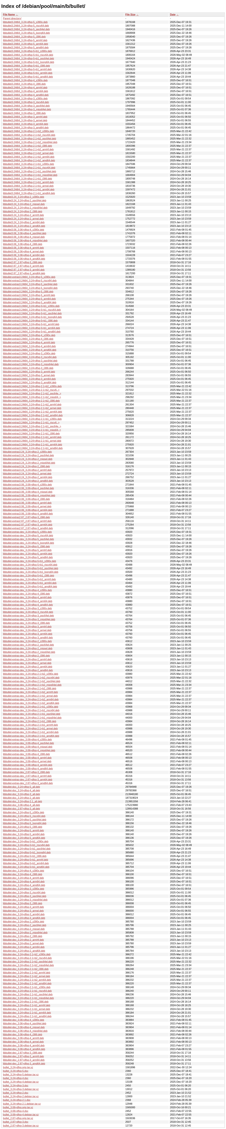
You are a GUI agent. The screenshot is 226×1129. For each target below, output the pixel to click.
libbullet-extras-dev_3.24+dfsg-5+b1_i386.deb (28, 575)
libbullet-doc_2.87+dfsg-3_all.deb (21, 808)
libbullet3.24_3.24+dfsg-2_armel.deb (23, 218)
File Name (9, 14)
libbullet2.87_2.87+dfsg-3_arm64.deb (24, 269)
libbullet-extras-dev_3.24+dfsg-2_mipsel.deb (27, 648)
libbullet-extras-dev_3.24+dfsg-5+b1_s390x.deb (29, 561)
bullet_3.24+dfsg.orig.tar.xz (18, 1067)
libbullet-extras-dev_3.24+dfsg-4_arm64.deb (27, 601)
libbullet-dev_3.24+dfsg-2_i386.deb (22, 936)
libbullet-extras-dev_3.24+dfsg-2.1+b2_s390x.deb (30, 674)
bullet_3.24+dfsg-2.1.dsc (16, 1100)
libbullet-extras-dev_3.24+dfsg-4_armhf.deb (27, 597)
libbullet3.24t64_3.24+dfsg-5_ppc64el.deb (26, 29)
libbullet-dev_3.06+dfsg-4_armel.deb (23, 1041)
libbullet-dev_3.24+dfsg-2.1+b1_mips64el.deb (28, 998)
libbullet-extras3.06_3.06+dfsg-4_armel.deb (27, 506)
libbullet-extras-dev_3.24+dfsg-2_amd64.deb (28, 670)
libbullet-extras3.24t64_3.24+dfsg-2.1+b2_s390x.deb (32, 386)
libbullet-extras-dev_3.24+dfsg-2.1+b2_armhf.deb (30, 692)
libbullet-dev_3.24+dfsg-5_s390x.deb (23, 812)
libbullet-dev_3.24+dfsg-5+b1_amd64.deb (26, 867)
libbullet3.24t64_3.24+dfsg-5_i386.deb (24, 36)
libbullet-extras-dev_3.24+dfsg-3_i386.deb (26, 623)
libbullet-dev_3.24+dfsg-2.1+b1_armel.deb (26, 1009)
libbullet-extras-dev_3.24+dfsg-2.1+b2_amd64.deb (31, 703)
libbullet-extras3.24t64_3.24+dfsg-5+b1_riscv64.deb (32, 309)
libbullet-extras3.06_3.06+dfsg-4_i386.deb (26, 499)
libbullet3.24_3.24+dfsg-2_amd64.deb (24, 226)
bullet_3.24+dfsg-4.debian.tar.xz (21, 1081)
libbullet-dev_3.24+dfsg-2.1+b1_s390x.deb (26, 987)
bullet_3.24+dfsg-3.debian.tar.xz (21, 1089)
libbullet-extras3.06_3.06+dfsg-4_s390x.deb (27, 484)
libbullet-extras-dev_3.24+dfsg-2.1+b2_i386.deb (29, 688)
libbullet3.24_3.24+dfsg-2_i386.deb (22, 211)
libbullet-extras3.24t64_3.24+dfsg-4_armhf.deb (29, 342)
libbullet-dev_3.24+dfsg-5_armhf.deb (23, 830)
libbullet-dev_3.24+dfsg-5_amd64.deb (24, 838)
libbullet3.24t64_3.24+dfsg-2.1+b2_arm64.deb (28, 156)
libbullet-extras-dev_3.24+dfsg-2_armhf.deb (27, 659)
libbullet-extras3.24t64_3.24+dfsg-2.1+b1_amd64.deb (33, 448)
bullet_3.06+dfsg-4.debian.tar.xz (21, 1114)
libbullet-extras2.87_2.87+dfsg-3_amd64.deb (28, 528)
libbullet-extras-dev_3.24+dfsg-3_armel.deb (27, 630)
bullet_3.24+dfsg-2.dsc (15, 1092)
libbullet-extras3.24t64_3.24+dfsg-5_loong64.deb (30, 288)
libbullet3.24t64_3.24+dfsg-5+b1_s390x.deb (27, 51)
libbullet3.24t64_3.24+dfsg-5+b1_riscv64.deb (28, 55)
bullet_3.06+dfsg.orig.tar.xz (18, 1107)
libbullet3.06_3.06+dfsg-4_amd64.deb (24, 258)
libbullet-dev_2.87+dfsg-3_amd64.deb (24, 1063)
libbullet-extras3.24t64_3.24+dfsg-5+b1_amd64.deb (32, 331)
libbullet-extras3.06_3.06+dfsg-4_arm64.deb (27, 510)
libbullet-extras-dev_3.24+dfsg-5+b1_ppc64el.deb (30, 568)
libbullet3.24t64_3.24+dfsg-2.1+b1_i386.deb (27, 178)
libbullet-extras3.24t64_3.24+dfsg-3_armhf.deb (29, 371)
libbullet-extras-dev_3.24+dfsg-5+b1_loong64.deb (30, 572)
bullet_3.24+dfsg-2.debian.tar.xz (21, 1096)
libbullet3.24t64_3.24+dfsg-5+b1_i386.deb (26, 65)
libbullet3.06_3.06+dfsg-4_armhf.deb (23, 247)
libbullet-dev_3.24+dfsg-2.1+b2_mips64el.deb (28, 965)
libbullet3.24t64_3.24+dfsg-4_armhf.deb (25, 87)
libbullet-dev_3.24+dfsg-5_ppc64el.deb (24, 819)
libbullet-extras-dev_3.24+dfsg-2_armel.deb (27, 663)
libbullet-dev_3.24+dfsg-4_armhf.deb (23, 878)
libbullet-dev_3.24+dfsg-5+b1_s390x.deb (25, 841)
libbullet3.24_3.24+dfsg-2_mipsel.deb (24, 204)
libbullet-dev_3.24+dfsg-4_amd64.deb (24, 885)
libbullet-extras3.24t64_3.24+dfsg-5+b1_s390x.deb (31, 306)
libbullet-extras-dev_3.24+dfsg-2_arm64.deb (27, 666)
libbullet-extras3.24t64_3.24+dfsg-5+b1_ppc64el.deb (32, 313)
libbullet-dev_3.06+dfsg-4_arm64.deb (24, 1045)
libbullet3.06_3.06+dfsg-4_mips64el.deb (25, 240)
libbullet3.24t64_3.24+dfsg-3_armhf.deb (25, 116)
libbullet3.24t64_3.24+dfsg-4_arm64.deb (25, 91)
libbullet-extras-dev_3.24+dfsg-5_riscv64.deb (28, 535)
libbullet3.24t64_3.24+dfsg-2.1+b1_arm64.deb (28, 189)
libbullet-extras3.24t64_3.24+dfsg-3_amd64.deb (29, 382)
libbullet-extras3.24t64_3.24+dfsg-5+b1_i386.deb (30, 320)
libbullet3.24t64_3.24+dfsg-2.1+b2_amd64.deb (29, 160)
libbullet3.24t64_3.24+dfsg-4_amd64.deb (25, 95)
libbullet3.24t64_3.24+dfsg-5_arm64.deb (25, 44)
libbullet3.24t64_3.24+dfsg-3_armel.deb (25, 120)
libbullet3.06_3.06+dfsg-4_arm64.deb (24, 255)
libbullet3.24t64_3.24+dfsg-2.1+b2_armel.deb (28, 153)
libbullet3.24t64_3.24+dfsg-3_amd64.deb (25, 127)
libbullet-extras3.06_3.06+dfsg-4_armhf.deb (27, 503)
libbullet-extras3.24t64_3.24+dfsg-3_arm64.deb (29, 379)
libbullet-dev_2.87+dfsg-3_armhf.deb (23, 1056)
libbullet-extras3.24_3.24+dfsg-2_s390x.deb (27, 451)
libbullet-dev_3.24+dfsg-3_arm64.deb (24, 914)
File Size (130, 14)
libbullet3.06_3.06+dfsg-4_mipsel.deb (24, 237)
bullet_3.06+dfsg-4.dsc (15, 1111)
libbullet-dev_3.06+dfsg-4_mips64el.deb (25, 1031)
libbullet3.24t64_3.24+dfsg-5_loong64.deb (26, 33)
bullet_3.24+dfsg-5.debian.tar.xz (21, 1074)
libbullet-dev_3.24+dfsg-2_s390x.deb (23, 921)
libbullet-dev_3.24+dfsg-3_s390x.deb (23, 888)
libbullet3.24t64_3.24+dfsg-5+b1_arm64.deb (27, 73)
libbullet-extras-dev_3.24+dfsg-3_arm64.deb (27, 634)
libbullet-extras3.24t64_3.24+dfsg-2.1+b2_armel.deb (32, 408)
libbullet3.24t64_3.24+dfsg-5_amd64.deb (25, 47)
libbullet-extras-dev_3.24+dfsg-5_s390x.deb (27, 532)
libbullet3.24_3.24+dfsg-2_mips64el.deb (25, 207)
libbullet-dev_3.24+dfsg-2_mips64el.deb (25, 932)
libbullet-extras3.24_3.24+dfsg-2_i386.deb (26, 466)
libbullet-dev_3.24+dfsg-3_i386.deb (22, 903)
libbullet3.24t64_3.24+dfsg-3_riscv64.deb (26, 102)
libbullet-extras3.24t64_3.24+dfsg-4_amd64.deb (29, 350)
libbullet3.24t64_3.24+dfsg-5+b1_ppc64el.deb (28, 58)
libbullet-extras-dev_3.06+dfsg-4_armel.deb (27, 761)
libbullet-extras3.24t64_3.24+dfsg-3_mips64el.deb (31, 364)
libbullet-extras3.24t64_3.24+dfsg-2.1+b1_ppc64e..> (32, 426)
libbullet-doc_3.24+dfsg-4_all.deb (21, 790)
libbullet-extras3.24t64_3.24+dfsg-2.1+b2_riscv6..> (31, 390)
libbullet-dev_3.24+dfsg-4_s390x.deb (23, 870)
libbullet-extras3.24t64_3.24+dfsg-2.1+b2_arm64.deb (32, 411)
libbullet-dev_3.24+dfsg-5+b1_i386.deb (24, 856)
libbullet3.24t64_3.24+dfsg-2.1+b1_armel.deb (28, 186)
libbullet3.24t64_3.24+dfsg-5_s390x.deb (25, 22)
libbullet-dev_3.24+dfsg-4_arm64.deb (24, 881)
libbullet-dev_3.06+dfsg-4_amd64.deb (24, 1049)
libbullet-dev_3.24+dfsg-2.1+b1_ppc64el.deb (28, 994)
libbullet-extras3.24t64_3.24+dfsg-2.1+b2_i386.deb (31, 400)
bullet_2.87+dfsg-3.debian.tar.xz (21, 1125)
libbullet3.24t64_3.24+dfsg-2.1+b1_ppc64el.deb (29, 171)
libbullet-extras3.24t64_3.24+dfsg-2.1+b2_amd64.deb (33, 415)
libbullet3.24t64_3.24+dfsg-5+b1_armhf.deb (27, 69)
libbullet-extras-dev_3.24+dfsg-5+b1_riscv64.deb (30, 564)
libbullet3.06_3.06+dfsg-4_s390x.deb (23, 229)
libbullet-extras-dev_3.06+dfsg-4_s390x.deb (27, 739)
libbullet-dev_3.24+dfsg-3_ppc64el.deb (24, 896)
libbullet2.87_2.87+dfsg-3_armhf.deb (23, 266)
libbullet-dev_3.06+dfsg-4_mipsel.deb (24, 1027)
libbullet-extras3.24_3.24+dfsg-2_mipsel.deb (27, 459)
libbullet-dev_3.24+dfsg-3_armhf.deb (23, 907)
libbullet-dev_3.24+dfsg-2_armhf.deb (23, 939)
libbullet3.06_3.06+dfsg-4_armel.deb (23, 251)
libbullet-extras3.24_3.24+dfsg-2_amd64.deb (28, 481)
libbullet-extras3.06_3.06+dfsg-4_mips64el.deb (29, 495)
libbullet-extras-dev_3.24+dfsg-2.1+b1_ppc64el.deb (31, 714)
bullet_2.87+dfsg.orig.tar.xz (18, 1118)
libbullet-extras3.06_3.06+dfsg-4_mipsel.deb (27, 492)
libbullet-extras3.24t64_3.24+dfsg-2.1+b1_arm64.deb (32, 444)
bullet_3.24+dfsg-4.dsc (15, 1078)
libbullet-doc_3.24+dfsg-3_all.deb (21, 794)
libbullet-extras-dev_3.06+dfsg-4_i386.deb (26, 754)
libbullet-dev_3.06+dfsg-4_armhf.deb (23, 1038)
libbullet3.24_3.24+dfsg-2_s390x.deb (23, 197)
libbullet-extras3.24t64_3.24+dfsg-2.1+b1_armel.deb (32, 440)
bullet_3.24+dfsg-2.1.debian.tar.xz (22, 1103)
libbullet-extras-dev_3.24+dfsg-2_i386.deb (26, 655)
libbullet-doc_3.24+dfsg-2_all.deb (21, 797)
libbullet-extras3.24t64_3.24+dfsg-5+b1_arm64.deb (31, 328)
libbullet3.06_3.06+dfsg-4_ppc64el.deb (24, 233)
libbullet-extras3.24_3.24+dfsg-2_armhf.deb (27, 470)
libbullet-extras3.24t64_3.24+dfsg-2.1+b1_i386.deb (31, 433)
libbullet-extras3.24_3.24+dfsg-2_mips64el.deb (29, 462)
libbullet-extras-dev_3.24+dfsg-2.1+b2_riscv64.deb (31, 677)
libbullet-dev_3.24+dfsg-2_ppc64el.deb (24, 925)
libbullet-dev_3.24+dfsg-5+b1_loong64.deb (27, 852)
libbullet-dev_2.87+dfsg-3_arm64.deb (24, 1060)
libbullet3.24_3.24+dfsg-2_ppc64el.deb (24, 200)
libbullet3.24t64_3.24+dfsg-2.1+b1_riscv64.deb (29, 167)
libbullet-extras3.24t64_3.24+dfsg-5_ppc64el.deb (30, 284)
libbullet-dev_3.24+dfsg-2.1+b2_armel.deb (26, 976)
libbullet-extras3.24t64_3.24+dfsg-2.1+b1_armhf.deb (32, 437)
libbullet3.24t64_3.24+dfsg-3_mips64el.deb (27, 109)
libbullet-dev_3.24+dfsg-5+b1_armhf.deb (25, 859)
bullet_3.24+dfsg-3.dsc (15, 1085)
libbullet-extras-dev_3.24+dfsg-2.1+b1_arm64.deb (31, 732)
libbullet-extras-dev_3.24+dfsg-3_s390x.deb (27, 608)
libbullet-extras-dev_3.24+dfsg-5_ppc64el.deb (28, 539)
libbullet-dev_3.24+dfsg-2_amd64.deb (24, 950)
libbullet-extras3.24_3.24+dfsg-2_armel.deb (27, 473)
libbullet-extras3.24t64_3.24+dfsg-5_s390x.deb (29, 277)
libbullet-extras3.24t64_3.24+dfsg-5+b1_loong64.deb (32, 317)
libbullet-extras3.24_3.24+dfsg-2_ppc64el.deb (28, 455)
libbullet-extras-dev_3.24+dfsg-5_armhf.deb (27, 550)
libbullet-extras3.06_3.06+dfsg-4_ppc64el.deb (28, 488)
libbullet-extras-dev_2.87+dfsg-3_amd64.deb (28, 783)
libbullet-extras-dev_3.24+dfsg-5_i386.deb (26, 546)
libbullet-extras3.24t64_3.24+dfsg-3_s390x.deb (29, 353)
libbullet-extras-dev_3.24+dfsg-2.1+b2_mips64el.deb (32, 685)
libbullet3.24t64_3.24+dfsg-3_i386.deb (24, 113)
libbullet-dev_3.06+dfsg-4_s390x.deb (23, 1020)
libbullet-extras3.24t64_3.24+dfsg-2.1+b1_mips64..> (32, 430)
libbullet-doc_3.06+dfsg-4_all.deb (21, 805)
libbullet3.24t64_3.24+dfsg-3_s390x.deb (25, 98)
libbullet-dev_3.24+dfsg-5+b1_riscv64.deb (26, 845)
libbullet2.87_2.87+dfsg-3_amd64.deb (24, 273)
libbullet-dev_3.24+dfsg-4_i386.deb (22, 874)
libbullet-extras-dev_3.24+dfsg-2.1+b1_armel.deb (30, 728)
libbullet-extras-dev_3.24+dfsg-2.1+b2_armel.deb (30, 696)
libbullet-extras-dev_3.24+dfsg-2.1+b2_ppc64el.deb (31, 681)
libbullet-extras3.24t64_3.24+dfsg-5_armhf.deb (29, 295)
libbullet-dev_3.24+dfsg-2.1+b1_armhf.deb (26, 1005)
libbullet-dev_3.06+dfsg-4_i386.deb (22, 1034)
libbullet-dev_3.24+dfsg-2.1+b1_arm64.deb (27, 1012)
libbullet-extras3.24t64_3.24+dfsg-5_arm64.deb (29, 298)
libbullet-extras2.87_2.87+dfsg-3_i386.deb (26, 517)
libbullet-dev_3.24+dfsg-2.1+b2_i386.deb (25, 969)
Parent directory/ (12, 18)
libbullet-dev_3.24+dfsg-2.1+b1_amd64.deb (27, 1016)
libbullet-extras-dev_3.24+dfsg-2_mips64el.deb (29, 652)
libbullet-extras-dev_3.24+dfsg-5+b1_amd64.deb (30, 586)
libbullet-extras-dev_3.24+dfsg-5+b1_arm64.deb (29, 583)
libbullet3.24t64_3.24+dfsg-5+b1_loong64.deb (28, 62)
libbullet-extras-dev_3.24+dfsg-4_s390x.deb (27, 590)
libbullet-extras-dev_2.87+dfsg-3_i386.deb (26, 772)
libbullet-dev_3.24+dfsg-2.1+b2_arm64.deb (27, 980)
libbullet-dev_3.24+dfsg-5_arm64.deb (24, 834)
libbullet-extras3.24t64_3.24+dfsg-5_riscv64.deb (29, 280)
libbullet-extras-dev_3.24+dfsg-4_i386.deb (26, 593)
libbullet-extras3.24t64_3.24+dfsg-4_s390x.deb (29, 335)
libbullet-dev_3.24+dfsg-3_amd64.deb (24, 918)
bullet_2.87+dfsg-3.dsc (15, 1122)
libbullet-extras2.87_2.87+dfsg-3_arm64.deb (27, 524)
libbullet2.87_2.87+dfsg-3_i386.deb (22, 262)
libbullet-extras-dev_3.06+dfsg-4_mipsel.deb (27, 746)
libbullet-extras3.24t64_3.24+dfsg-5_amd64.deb (29, 302)
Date (172, 14)
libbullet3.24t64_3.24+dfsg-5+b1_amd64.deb (28, 76)
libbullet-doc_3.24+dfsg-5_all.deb (21, 786)
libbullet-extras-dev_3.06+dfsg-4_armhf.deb (27, 757)
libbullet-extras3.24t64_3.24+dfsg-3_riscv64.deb (29, 357)
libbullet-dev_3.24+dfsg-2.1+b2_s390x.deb (26, 954)
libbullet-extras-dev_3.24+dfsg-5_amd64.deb (28, 557)
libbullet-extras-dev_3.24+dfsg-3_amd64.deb (28, 637)
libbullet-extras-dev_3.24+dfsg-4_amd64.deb (28, 604)
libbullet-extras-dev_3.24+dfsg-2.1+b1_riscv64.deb (31, 710)
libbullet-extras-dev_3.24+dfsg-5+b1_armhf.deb (29, 579)
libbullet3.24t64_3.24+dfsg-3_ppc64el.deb (26, 105)
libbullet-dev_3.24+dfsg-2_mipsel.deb (24, 929)
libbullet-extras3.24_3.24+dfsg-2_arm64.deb (27, 477)
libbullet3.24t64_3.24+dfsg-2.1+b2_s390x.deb (28, 131)
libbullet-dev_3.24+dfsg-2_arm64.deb (24, 947)
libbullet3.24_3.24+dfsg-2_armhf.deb (23, 215)
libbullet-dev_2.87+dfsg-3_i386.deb (22, 1052)
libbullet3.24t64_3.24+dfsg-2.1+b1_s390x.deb (28, 164)
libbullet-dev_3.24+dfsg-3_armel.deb (23, 910)
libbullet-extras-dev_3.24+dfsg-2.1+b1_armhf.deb (30, 725)
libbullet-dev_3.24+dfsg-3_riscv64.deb (24, 892)
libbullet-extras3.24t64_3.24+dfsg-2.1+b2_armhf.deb (32, 404)
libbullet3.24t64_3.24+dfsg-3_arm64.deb (25, 124)
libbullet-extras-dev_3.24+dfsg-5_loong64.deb (28, 543)
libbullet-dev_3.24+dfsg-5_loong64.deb (24, 823)
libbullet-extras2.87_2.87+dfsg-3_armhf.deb (27, 521)
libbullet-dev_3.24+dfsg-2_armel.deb (23, 943)
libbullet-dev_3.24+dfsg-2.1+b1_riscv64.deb (27, 991)
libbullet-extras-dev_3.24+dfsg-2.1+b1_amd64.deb (31, 736)
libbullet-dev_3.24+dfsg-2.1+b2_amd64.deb (27, 983)
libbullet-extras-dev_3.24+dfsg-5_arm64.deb (27, 553)
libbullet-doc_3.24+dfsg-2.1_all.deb (22, 801)
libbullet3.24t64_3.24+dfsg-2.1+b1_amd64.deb (29, 193)
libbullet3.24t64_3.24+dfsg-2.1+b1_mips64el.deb (30, 175)
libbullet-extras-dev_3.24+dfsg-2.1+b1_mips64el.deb (32, 717)
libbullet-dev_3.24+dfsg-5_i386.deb (22, 827)
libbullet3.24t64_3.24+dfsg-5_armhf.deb (25, 40)
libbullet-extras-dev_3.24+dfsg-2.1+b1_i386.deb (29, 721)
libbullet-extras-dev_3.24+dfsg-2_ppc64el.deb (28, 645)
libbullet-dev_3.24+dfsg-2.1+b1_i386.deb (25, 1001)
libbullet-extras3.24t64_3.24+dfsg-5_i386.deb (28, 291)
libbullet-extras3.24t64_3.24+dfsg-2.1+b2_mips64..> (32, 397)
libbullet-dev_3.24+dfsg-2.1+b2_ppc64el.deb (28, 961)
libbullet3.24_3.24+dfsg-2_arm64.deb (24, 222)
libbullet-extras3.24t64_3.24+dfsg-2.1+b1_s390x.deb (32, 419)
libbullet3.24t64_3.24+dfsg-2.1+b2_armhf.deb (28, 149)
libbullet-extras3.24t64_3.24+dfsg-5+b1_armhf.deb (31, 324)
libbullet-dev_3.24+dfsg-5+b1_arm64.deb (26, 863)
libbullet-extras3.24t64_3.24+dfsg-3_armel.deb (29, 375)
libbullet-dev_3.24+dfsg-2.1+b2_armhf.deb (26, 972)
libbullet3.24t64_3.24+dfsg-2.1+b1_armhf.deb (28, 182)
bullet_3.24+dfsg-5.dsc (15, 1071)
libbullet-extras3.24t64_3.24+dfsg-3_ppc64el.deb (30, 360)
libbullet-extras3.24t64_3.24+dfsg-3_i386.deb (28, 368)
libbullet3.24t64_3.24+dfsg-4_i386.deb (24, 84)
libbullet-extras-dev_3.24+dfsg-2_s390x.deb (27, 641)
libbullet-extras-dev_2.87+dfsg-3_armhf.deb (27, 776)
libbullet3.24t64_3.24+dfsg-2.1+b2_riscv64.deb (29, 135)
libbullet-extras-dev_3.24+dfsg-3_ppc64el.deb (28, 615)
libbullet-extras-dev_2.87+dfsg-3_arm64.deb (27, 779)
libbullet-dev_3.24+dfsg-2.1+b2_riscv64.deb (27, 958)
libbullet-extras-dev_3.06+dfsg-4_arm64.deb (27, 765)
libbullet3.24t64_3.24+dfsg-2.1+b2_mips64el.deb (30, 142)
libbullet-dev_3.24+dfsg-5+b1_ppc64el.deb (26, 848)
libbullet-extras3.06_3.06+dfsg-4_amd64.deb (28, 513)
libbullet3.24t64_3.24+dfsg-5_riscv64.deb (26, 25)
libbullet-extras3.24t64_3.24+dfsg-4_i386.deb (28, 339)
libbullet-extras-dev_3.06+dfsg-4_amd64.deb (28, 768)
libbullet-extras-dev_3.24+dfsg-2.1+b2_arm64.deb (31, 699)
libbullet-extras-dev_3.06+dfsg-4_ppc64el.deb (28, 743)
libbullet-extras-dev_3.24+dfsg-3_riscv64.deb (28, 612)
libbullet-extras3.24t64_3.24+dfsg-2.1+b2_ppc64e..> (32, 393)
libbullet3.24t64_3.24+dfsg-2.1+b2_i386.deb (27, 146)
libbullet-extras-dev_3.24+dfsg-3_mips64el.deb (29, 619)
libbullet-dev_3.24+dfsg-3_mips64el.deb (25, 899)
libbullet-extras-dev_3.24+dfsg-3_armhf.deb (27, 626)
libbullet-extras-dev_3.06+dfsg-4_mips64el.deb (29, 750)
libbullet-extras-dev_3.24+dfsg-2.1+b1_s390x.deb (30, 706)
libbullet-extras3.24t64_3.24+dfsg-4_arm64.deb (29, 346)
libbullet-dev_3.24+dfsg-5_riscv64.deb (24, 816)
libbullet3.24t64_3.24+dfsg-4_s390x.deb (25, 80)
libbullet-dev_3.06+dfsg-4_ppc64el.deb (24, 1023)
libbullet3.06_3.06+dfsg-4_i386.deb (22, 244)
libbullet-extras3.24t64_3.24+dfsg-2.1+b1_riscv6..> (31, 422)
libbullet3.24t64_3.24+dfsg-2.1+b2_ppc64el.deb (29, 138)
